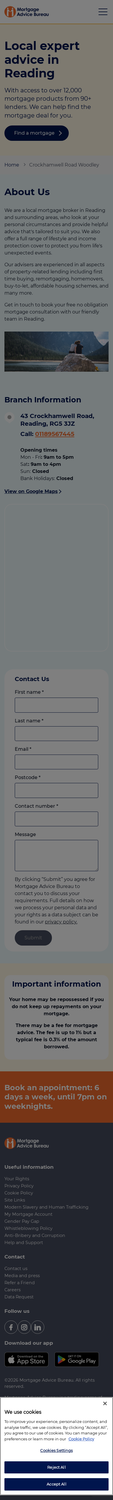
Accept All (56, 1484)
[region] (56, 1446)
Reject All (56, 1467)
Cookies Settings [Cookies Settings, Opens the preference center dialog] (56, 1450)
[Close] (105, 1403)
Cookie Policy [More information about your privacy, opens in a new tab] (81, 1439)
